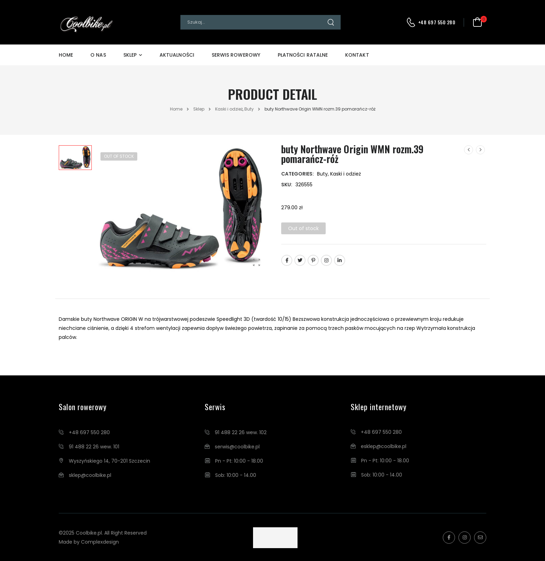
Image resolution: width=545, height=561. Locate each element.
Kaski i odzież (229, 109)
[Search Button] (334, 22)
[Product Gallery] (256, 262)
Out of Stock (119, 156)
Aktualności (177, 54)
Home (66, 54)
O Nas (98, 54)
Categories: (297, 173)
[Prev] (468, 149)
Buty (249, 109)
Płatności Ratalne (303, 54)
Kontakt (357, 54)
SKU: (286, 184)
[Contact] (412, 22)
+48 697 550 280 (437, 22)
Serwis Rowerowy (236, 54)
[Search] (253, 22)
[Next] (480, 149)
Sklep (130, 54)
